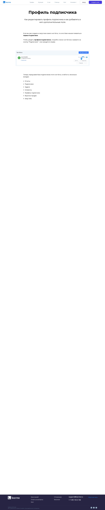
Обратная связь (93, 497)
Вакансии (57, 499)
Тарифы (32, 2)
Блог (65, 2)
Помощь (57, 2)
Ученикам (73, 2)
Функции (40, 2)
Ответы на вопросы (37, 499)
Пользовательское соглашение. (32, 508)
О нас (48, 2)
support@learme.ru (76, 497)
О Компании (58, 497)
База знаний (34, 497)
